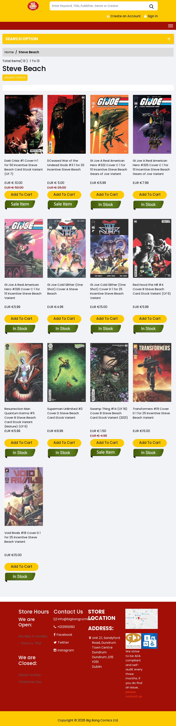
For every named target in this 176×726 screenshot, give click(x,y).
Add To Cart (21, 194)
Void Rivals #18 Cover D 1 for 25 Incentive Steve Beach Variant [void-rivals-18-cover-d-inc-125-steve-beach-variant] (22, 537)
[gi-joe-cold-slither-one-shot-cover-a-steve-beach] (62, 329)
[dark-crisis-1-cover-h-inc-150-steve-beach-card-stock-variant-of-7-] (23, 125)
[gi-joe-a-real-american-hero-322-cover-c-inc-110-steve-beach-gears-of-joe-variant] (109, 125)
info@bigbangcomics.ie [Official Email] (76, 619)
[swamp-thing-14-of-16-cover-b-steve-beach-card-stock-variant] (105, 453)
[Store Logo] (33, 6)
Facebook (64, 634)
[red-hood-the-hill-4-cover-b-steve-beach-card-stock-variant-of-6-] (148, 329)
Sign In (151, 16)
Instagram (65, 650)
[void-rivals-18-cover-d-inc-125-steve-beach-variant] (19, 577)
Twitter (63, 642)
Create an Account (124, 16)
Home (9, 52)
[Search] (104, 5)
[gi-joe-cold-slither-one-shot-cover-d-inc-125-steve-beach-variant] (105, 329)
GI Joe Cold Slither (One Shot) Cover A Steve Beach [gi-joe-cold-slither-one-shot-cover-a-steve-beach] (65, 289)
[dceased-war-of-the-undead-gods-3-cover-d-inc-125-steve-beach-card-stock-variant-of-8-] (66, 125)
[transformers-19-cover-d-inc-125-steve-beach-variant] (148, 453)
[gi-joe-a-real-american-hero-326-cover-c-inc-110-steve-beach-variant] (19, 329)
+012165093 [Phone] (66, 627)
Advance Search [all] (15, 77)
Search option (21, 38)
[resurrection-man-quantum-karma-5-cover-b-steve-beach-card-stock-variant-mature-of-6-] (19, 453)
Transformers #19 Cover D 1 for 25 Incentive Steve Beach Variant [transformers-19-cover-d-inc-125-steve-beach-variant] (151, 413)
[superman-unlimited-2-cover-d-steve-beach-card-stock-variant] (62, 453)
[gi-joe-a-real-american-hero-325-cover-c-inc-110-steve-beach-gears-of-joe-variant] (152, 125)
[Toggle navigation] (170, 25)
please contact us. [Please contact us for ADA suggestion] (134, 694)
